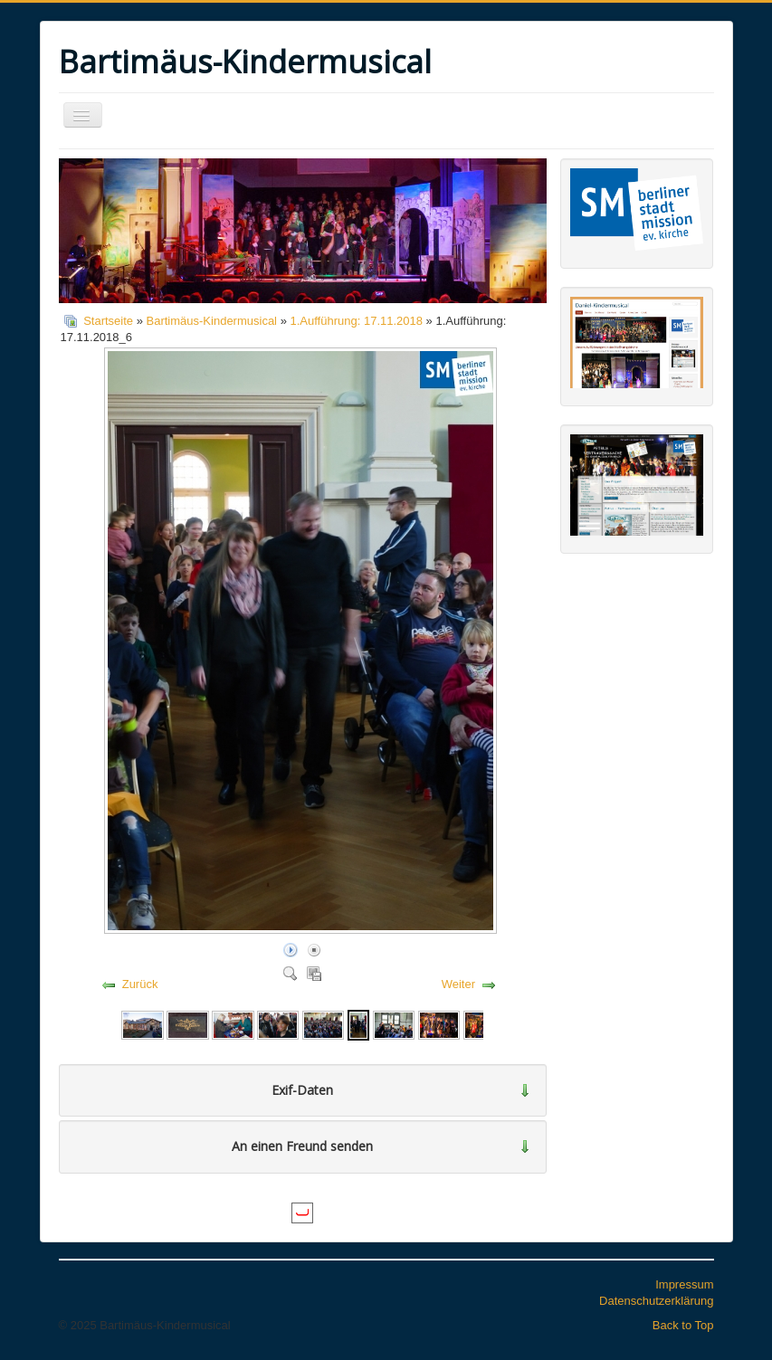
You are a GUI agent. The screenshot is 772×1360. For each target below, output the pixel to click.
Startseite (108, 321)
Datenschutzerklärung (656, 1301)
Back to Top (683, 1325)
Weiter (458, 984)
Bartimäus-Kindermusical (212, 321)
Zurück (140, 984)
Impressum (684, 1284)
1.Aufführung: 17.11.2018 (356, 321)
